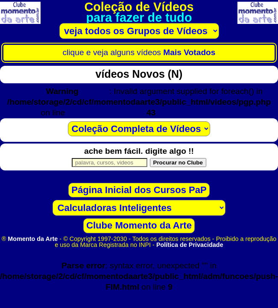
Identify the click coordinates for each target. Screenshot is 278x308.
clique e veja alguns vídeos (139, 52)
